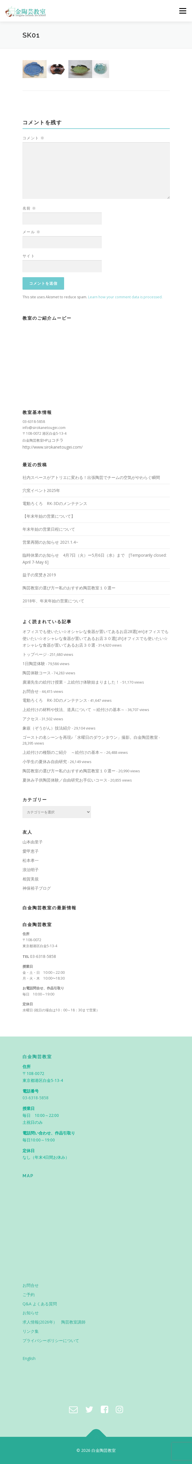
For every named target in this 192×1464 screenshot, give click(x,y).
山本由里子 (33, 842)
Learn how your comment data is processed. (125, 297)
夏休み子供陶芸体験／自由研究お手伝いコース (65, 780)
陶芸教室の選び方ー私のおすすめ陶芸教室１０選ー (69, 588)
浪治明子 (31, 869)
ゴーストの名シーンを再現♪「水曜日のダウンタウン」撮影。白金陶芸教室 (90, 737)
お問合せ (31, 691)
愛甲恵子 (31, 851)
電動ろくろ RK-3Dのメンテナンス (55, 503)
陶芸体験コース (37, 672)
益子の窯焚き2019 (39, 575)
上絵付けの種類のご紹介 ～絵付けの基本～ (63, 752)
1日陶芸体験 (34, 663)
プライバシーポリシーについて (51, 1340)
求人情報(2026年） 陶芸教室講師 (54, 1322)
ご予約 (29, 1294)
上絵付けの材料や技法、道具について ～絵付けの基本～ (74, 709)
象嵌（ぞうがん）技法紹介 (47, 728)
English (29, 1358)
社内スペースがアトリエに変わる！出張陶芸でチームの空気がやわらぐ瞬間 (91, 477)
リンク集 (31, 1331)
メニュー (183, 10)
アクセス (31, 718)
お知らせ (31, 1312)
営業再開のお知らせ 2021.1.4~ (50, 542)
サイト (29, 255)
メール (32, 231)
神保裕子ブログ (37, 888)
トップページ (35, 654)
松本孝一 (31, 860)
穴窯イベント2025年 (41, 490)
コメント (34, 137)
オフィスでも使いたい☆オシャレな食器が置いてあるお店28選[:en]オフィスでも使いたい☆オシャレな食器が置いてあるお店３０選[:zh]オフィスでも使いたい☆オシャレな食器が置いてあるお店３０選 (96, 638)
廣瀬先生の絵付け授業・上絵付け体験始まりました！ (71, 682)
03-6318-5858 (43, 956)
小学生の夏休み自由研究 (45, 761)
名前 (29, 208)
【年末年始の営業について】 (49, 516)
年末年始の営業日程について (49, 529)
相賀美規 (31, 879)
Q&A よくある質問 (40, 1303)
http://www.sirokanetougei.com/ (53, 447)
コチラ (57, 440)
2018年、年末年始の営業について (53, 601)
